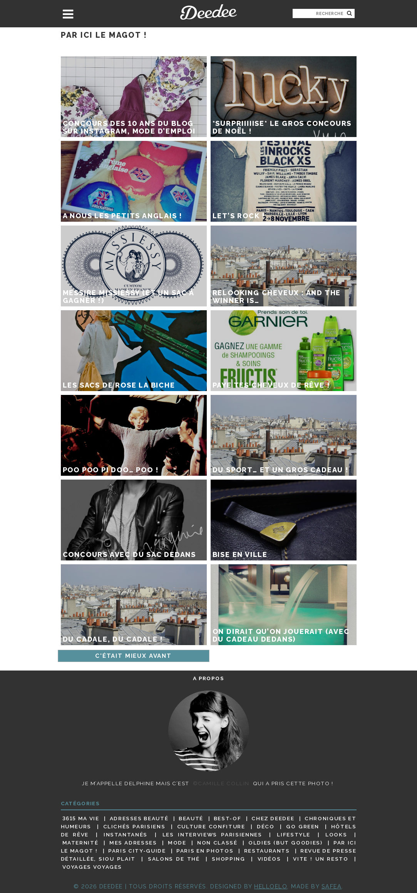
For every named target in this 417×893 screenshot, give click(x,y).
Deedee (208, 12)
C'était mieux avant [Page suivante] (133, 655)
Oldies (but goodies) (285, 842)
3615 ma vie (80, 818)
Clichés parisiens (134, 826)
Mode (177, 842)
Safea (332, 886)
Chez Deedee (272, 818)
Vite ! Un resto (320, 859)
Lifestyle (293, 834)
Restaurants (267, 851)
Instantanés (125, 834)
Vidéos (269, 859)
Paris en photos (204, 851)
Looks (336, 834)
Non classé (217, 842)
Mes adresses (133, 842)
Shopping (228, 859)
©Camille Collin (221, 783)
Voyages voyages (92, 867)
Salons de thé (173, 859)
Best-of (227, 818)
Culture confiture (211, 826)
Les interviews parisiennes (212, 834)
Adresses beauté (139, 818)
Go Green (302, 826)
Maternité (80, 842)
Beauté (191, 818)
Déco (266, 826)
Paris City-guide (137, 851)
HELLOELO (270, 886)
